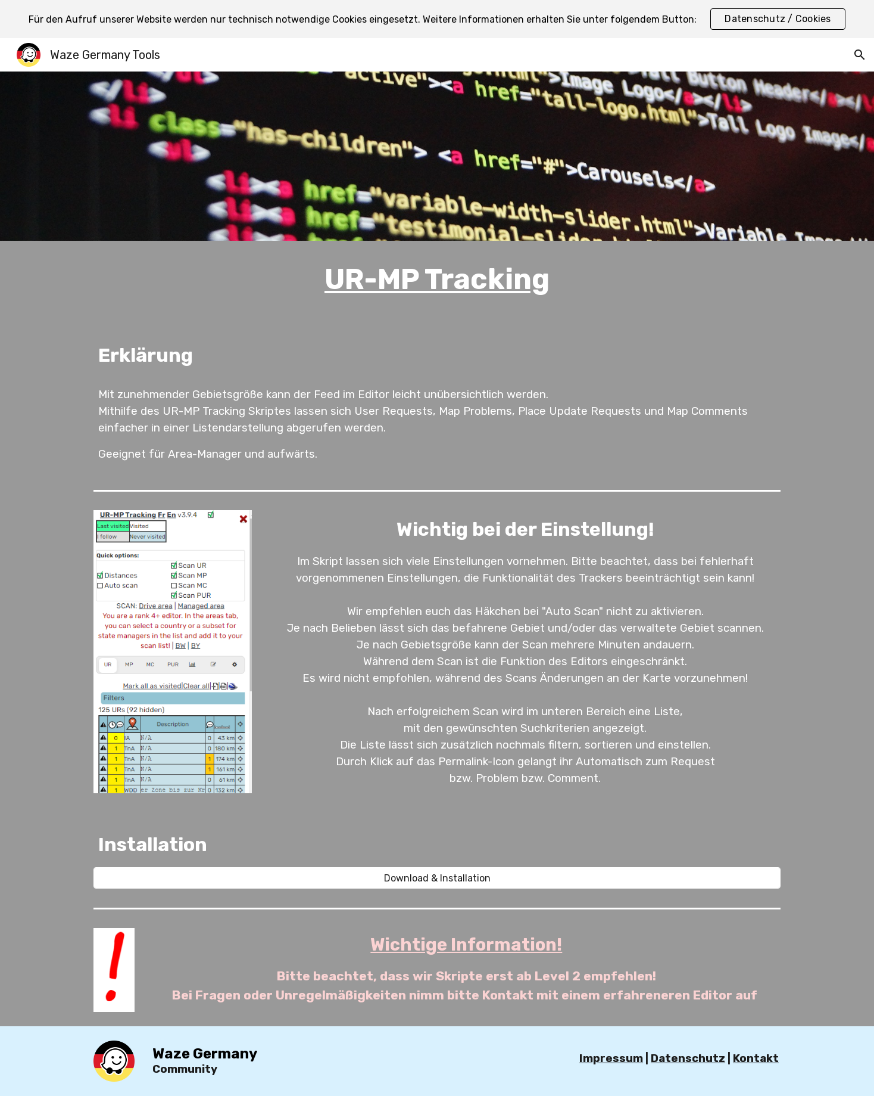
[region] (437, 19)
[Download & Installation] (437, 878)
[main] (437, 279)
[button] (859, 55)
